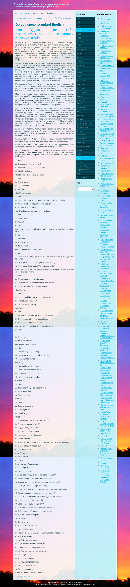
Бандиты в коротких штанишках (104, 33)
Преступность (82, 127)
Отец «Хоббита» (107, 66)
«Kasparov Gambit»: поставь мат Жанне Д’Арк (107, 423)
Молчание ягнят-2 (104, 322)
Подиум (80, 119)
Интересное (81, 81)
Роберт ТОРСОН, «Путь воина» (107, 27)
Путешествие (82, 139)
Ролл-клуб (81, 143)
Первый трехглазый (104, 284)
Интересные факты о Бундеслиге (105, 21)
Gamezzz (80, 42)
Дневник (80, 65)
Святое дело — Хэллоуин (106, 47)
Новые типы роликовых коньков (105, 328)
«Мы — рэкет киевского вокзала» (105, 198)
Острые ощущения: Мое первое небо (106, 129)
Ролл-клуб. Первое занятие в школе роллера (107, 335)
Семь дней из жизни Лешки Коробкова (106, 441)
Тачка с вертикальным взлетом (106, 273)
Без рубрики (82, 49)
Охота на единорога (104, 98)
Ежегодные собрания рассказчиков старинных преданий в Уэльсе (105, 476)
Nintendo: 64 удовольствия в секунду (106, 158)
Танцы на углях (107, 311)
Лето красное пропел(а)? (105, 467)
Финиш (80, 162)
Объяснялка (105, 171)
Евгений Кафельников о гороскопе (106, 104)
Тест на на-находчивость (105, 374)
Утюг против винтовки (105, 299)
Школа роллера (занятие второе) (107, 115)
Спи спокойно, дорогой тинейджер (106, 205)
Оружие (80, 115)
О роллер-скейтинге (104, 349)
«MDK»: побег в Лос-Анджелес (106, 394)
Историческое (82, 92)
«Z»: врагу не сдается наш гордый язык (105, 431)
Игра (79, 77)
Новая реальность (104, 228)
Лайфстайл (81, 100)
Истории (80, 88)
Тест (30, 576)
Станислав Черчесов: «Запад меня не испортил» (106, 81)
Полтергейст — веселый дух (106, 57)
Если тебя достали (104, 192)
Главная (18, 13)
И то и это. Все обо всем (72, 582)
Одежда (80, 111)
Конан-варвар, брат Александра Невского (107, 40)
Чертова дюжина (83, 170)
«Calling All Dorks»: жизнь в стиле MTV (106, 266)
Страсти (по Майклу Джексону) (105, 343)
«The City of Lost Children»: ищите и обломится (107, 136)
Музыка (80, 104)
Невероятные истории (106, 354)
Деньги (80, 61)
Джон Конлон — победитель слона (107, 186)
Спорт (79, 150)
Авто (79, 46)
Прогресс (80, 131)
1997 (26, 13)
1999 (79, 38)
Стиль (79, 154)
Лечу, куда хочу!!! (107, 358)
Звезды (80, 73)
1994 (79, 19)
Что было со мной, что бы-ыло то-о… (107, 363)
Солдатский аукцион (105, 167)
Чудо (79, 173)
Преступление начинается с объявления (106, 222)
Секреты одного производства (106, 175)
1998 (79, 34)
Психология (81, 135)
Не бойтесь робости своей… (107, 279)
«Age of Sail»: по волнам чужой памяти (107, 259)
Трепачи (104, 436)
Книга (79, 96)
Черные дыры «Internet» (106, 180)
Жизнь (79, 69)
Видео (79, 53)
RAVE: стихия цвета (63, 18)
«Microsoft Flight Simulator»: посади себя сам (107, 252)
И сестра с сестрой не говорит (30, 18)
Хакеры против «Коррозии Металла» (106, 242)
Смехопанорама (83, 146)
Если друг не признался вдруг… (105, 305)
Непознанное (82, 108)
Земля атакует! (107, 163)
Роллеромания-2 (107, 247)
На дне (103, 463)
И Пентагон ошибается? (105, 294)
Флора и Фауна (83, 166)
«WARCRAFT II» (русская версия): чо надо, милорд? (107, 143)
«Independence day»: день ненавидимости (106, 121)
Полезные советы (84, 123)
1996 (79, 26)
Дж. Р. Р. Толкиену (104, 110)
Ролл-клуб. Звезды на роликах (104, 235)
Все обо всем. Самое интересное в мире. (41, 4)
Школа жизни (82, 177)
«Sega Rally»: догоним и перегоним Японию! (105, 415)
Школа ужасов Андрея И (106, 314)
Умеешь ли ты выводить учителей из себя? (106, 452)
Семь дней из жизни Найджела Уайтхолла (107, 400)
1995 (79, 22)
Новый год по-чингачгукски (106, 74)
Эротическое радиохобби (105, 369)
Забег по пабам (107, 318)
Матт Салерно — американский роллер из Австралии (107, 91)
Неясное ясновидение (105, 289)
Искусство (81, 84)
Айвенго (104, 446)
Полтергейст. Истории (105, 52)
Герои (79, 57)
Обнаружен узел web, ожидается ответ (107, 407)
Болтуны (104, 148)
